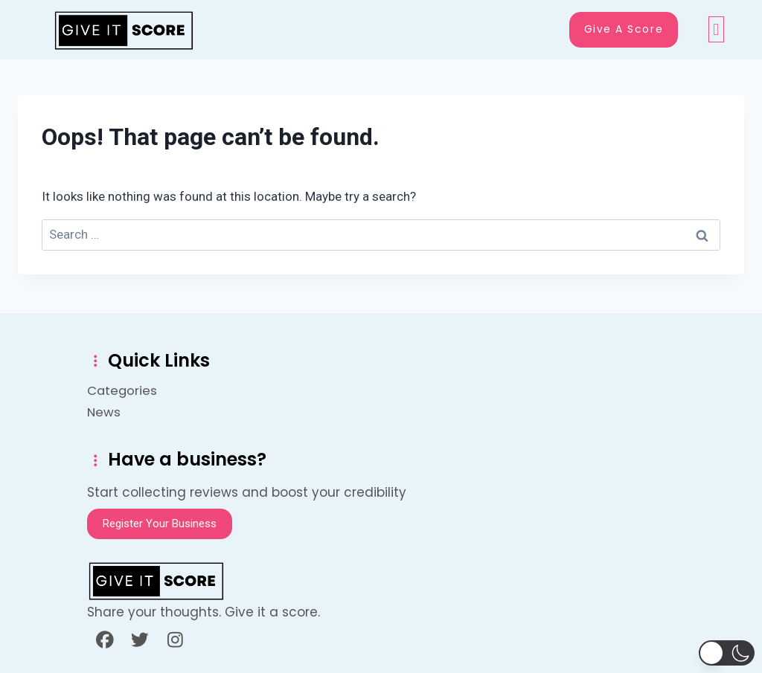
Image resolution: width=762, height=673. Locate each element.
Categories (137, 389)
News (104, 410)
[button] (716, 30)
